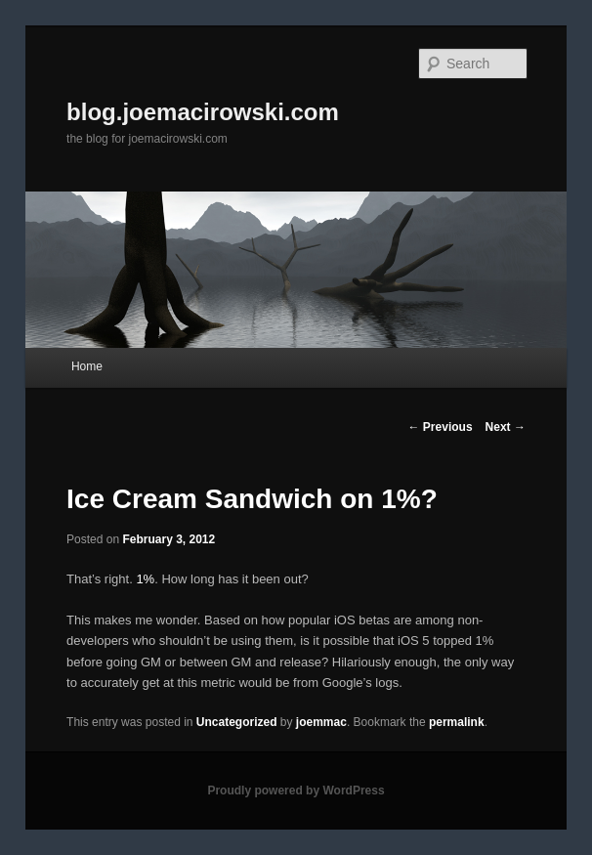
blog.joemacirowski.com (202, 112)
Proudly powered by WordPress (295, 790)
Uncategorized (236, 722)
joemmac (321, 722)
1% (145, 579)
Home (87, 366)
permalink (457, 722)
